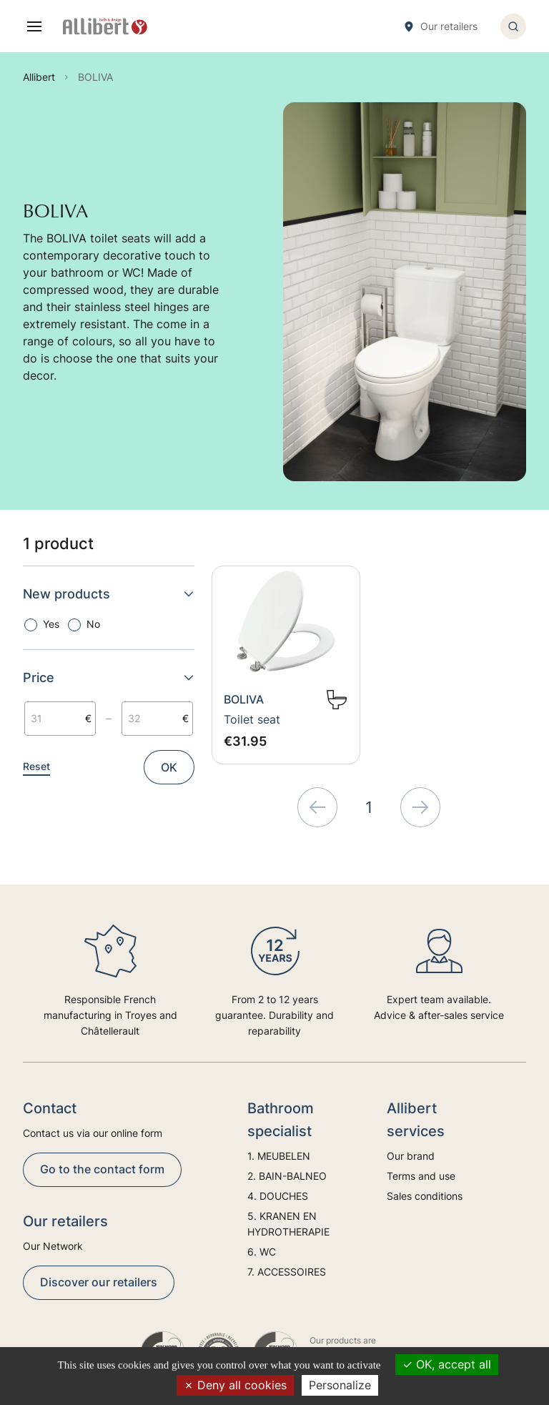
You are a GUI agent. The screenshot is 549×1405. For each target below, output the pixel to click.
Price (108, 677)
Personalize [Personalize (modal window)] (340, 1385)
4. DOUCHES (277, 1196)
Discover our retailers (98, 1282)
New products (108, 593)
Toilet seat (252, 719)
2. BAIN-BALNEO (287, 1176)
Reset (36, 766)
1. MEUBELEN (278, 1156)
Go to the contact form (102, 1169)
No (93, 624)
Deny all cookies (235, 1385)
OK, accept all (446, 1364)
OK (169, 767)
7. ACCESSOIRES (286, 1272)
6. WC (261, 1252)
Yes (51, 624)
